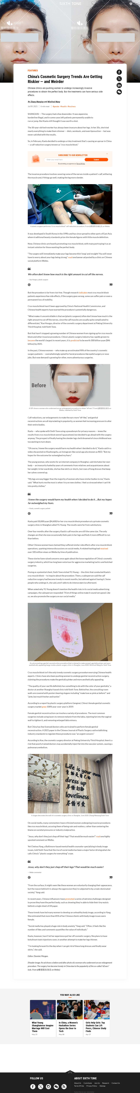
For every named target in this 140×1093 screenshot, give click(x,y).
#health (63, 106)
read (70, 257)
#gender (56, 106)
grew (44, 706)
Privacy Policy (91, 1086)
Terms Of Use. (80, 163)
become (31, 340)
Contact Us (116, 1083)
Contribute (88, 1083)
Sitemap (102, 1086)
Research (105, 1083)
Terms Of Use (79, 1086)
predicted (75, 340)
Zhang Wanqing (36, 101)
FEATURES (33, 70)
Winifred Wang (53, 101)
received (104, 548)
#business (72, 106)
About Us (77, 1083)
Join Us (97, 1083)
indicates (83, 292)
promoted (69, 899)
